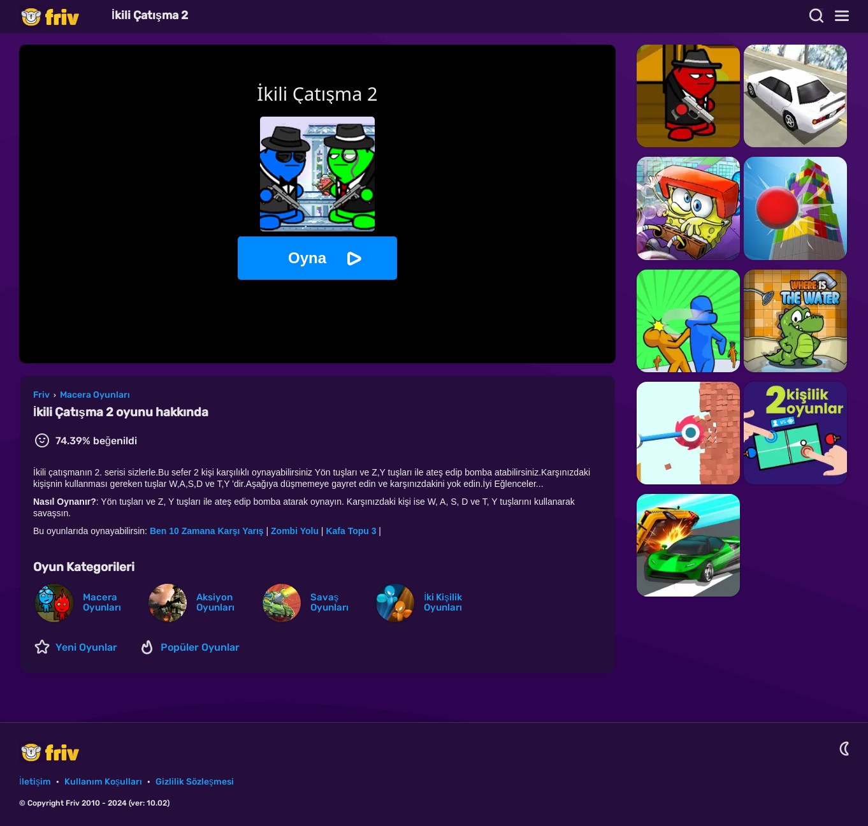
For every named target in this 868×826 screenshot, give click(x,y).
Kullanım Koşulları (103, 781)
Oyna (307, 257)
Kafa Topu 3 (351, 531)
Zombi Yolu (295, 531)
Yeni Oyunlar (86, 647)
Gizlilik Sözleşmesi (195, 781)
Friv (60, 16)
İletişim (35, 781)
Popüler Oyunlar (200, 647)
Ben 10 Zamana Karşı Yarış (207, 531)
